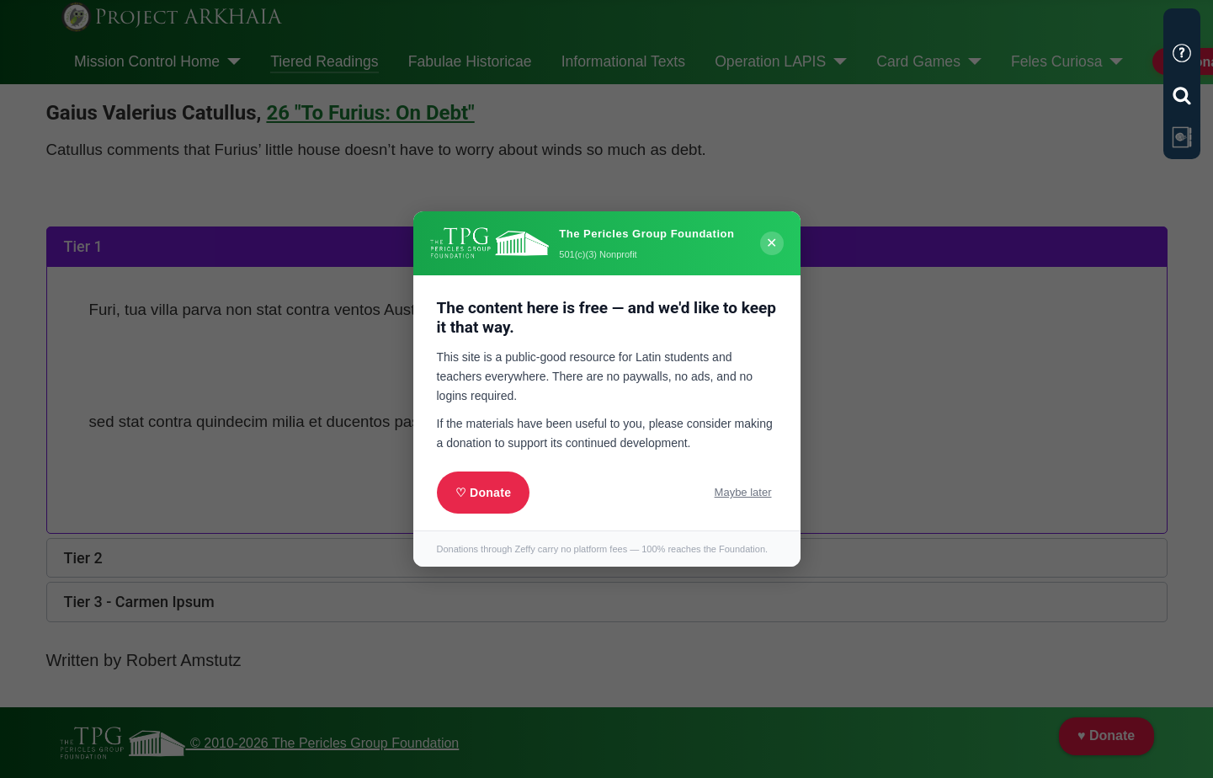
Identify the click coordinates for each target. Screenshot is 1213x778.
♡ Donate (483, 492)
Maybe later (743, 492)
